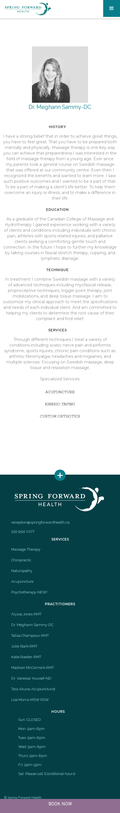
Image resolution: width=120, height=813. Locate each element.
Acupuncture (22, 581)
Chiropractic (21, 560)
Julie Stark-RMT (24, 646)
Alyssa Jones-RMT (26, 614)
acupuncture (60, 392)
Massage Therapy (25, 549)
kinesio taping (60, 404)
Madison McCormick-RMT (32, 667)
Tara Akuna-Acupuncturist (33, 689)
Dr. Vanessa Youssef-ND (31, 678)
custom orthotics (60, 416)
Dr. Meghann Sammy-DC (32, 625)
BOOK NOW (60, 804)
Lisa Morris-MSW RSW (30, 700)
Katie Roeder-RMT (26, 657)
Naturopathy (21, 571)
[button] (111, 8)
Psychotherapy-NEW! (29, 592)
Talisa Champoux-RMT (30, 635)
